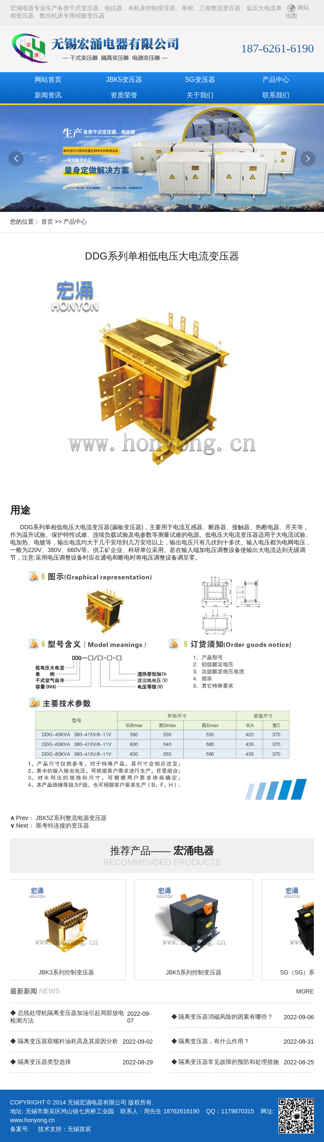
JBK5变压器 (124, 79)
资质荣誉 (124, 95)
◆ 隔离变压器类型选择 (40, 1061)
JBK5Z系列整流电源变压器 (71, 818)
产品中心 (275, 79)
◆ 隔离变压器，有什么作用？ (210, 1041)
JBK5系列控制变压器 (194, 972)
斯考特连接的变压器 (62, 825)
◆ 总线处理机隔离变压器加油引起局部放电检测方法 (67, 1016)
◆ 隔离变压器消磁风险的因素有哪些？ (222, 1016)
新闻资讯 (48, 95)
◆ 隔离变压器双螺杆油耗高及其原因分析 (64, 1041)
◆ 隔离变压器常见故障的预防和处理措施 (225, 1061)
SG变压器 (200, 79)
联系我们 (275, 95)
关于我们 (199, 95)
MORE (305, 991)
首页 (47, 221)
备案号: (20, 1129)
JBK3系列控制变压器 (67, 972)
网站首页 (48, 79)
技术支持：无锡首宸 (64, 1129)
